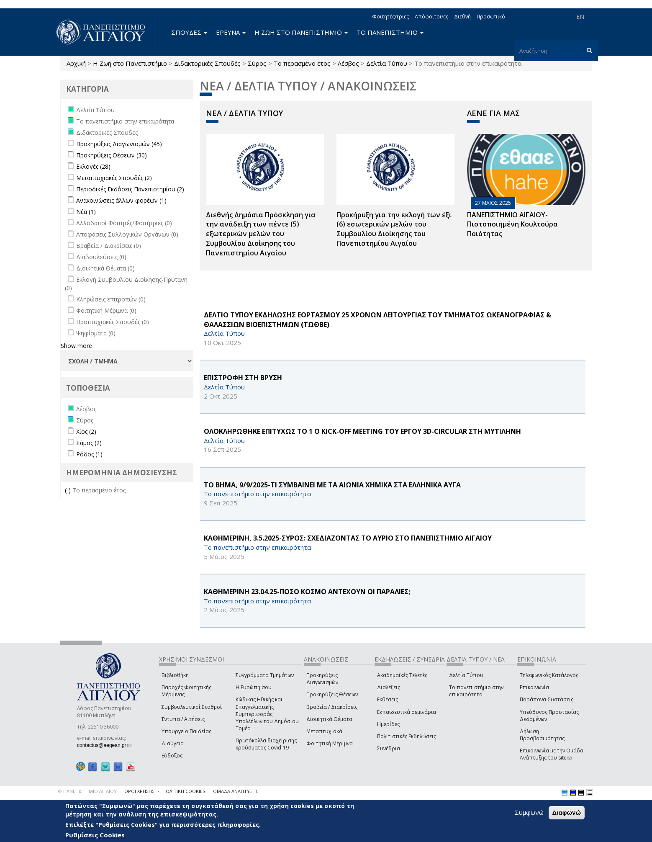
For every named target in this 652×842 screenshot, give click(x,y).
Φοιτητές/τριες (390, 16)
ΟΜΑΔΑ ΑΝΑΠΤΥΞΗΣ (235, 791)
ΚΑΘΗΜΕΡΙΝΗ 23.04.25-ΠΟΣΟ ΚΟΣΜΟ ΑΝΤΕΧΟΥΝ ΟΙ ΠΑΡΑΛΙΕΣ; (307, 591)
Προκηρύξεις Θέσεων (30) (111, 155)
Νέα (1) (86, 212)
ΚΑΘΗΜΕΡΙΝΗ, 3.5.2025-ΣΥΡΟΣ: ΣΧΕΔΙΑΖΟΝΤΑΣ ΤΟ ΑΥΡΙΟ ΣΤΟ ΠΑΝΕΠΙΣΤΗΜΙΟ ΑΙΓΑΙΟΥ (348, 538)
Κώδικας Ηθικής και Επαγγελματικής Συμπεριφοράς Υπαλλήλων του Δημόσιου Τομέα (267, 714)
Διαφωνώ (566, 812)
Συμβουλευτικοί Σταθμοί (192, 707)
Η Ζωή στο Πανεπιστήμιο (130, 63)
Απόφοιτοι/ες (431, 16)
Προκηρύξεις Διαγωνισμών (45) (119, 144)
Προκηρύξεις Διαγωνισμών (322, 679)
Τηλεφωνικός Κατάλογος (549, 675)
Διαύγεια (173, 743)
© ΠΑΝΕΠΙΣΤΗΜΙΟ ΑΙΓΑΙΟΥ (87, 791)
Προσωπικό (491, 16)
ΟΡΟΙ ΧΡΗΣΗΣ (139, 791)
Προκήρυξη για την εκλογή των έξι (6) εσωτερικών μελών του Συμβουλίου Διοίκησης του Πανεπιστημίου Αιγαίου (394, 229)
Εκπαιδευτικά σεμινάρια (406, 712)
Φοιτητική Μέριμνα (329, 743)
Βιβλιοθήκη (175, 675)
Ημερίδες (388, 724)
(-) (68, 490)
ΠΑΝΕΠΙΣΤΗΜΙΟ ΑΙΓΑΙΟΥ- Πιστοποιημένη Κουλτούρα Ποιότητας (512, 224)
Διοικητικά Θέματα (329, 719)
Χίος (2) (86, 431)
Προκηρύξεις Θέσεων (332, 694)
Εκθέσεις (387, 699)
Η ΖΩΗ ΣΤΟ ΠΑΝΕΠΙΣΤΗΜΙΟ (301, 32)
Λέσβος (348, 63)
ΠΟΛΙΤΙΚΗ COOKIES (183, 791)
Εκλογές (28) (93, 166)
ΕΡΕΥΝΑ (231, 32)
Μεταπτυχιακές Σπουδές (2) (114, 178)
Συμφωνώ (529, 812)
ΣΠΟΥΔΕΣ (189, 32)
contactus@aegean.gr (104, 745)
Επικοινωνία (534, 687)
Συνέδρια (388, 748)
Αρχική (76, 63)
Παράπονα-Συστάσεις (546, 699)
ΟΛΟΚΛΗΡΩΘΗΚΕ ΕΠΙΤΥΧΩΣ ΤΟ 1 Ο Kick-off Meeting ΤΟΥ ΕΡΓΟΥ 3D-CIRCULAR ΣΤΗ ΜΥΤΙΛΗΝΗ (362, 431)
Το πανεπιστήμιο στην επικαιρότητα (476, 691)
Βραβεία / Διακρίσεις (331, 707)
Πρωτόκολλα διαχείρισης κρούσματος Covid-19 (266, 744)
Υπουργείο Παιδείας (186, 731)
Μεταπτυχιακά (324, 731)
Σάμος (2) (89, 443)
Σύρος (257, 63)
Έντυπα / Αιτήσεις (183, 719)
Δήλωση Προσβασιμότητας (542, 735)
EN (580, 17)
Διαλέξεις (388, 687)
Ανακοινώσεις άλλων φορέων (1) (121, 200)
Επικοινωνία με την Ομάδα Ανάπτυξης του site (551, 754)
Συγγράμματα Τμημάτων (265, 675)
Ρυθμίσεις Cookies (95, 835)
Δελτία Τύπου (386, 63)
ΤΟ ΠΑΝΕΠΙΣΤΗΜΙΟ (390, 32)
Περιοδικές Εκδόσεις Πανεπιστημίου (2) (130, 189)
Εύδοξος (172, 755)
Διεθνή (462, 16)
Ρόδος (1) (89, 454)
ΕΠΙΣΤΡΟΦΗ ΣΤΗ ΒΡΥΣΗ (243, 377)
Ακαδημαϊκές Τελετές (402, 675)
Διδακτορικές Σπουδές (207, 63)
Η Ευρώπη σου (254, 687)
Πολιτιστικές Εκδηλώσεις (406, 736)
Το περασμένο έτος (302, 63)
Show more (76, 346)
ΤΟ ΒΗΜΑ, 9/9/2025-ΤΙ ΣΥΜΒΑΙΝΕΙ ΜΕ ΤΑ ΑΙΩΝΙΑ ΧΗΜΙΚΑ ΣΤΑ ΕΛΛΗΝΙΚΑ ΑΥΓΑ (332, 484)
